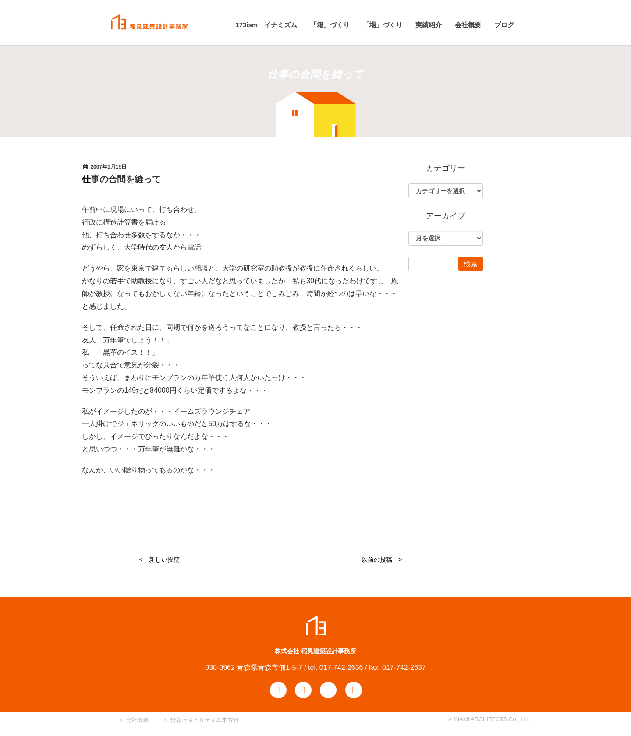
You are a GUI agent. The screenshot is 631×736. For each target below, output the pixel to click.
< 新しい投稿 (159, 559)
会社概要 (136, 720)
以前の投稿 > (382, 559)
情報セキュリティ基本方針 (204, 720)
